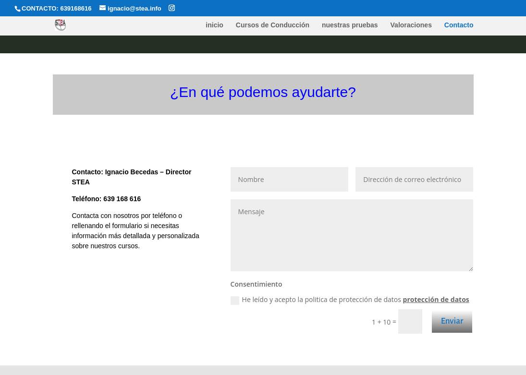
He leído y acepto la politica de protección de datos (350, 299)
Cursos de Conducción (272, 25)
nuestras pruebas (350, 25)
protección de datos (436, 299)
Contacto (459, 25)
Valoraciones (411, 25)
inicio (214, 25)
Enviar (452, 321)
